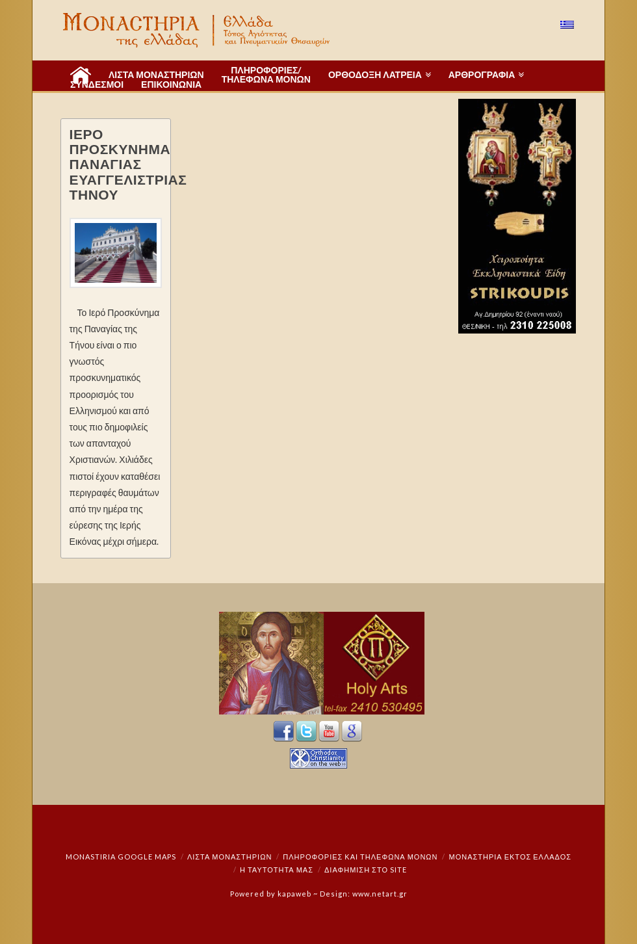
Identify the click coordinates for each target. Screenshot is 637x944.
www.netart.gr (380, 893)
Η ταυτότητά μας (276, 869)
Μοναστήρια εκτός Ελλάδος (510, 856)
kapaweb (294, 893)
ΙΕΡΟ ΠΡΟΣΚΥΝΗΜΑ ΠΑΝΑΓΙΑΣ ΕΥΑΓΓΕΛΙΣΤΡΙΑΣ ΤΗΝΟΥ (128, 163)
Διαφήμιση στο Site (365, 869)
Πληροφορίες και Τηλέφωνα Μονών (360, 856)
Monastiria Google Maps (121, 856)
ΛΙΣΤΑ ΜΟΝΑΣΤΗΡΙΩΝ (229, 856)
